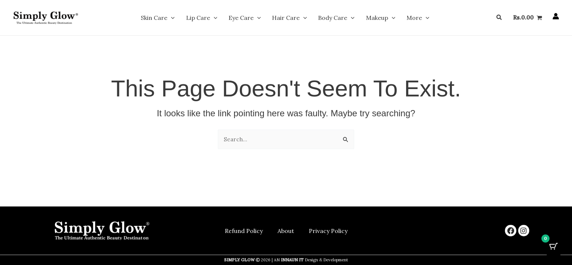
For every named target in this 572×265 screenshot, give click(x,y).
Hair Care (289, 19)
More (397, 19)
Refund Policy (244, 230)
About (286, 230)
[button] (191, 19)
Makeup (366, 19)
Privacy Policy (328, 230)
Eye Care (252, 19)
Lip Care (215, 19)
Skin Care (178, 19)
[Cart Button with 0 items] (554, 247)
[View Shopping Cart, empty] (527, 19)
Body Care (329, 19)
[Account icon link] (555, 17)
